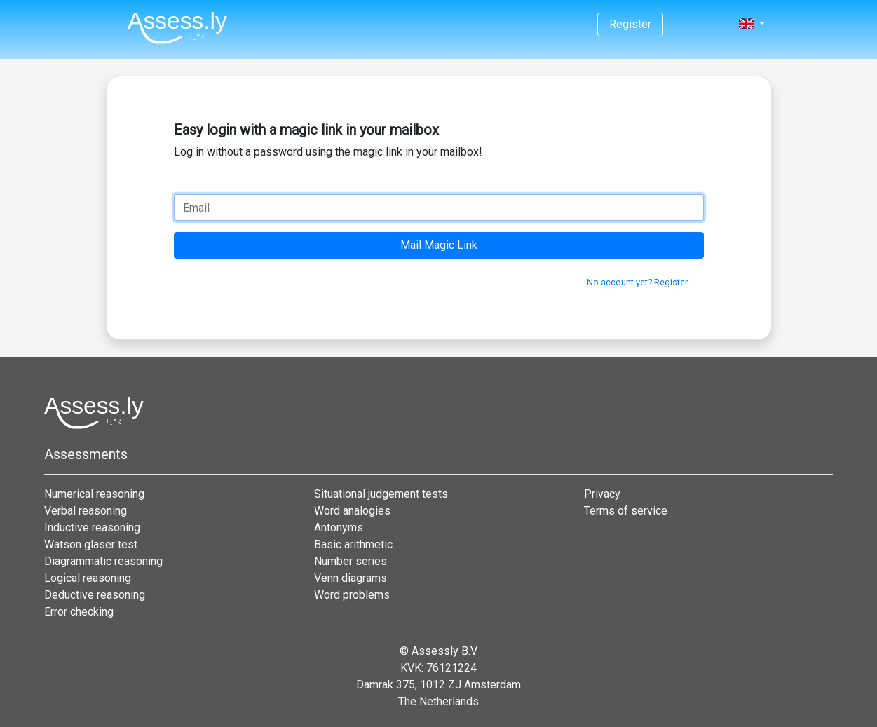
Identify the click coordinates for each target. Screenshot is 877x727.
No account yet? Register (637, 282)
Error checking (79, 611)
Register (630, 24)
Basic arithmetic (353, 544)
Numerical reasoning (94, 494)
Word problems (352, 595)
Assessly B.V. (445, 651)
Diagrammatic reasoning (103, 561)
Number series (350, 561)
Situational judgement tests (381, 494)
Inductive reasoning (92, 527)
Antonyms (338, 527)
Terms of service (625, 510)
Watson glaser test (90, 544)
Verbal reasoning (85, 510)
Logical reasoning (87, 578)
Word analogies (352, 510)
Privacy (602, 494)
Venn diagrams (350, 578)
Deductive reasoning (94, 595)
